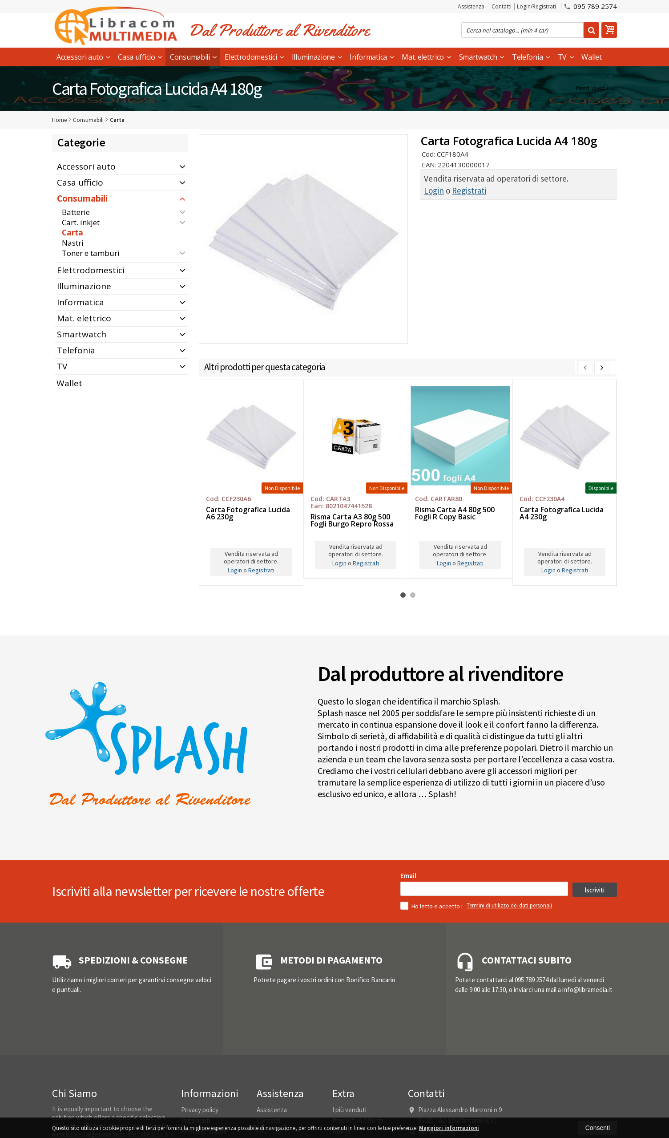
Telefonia (531, 57)
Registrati (469, 190)
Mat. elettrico (426, 57)
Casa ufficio (140, 57)
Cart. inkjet (81, 222)
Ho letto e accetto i (432, 1031)
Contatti (502, 6)
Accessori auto (83, 57)
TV (566, 57)
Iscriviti (594, 1016)
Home (59, 120)
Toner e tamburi (91, 253)
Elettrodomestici (254, 57)
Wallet (591, 57)
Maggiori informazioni (449, 1128)
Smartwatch (481, 57)
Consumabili (193, 57)
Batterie (76, 212)
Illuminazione (317, 57)
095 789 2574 (590, 6)
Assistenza (471, 6)
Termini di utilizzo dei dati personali (509, 1031)
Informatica (372, 57)
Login (434, 190)
